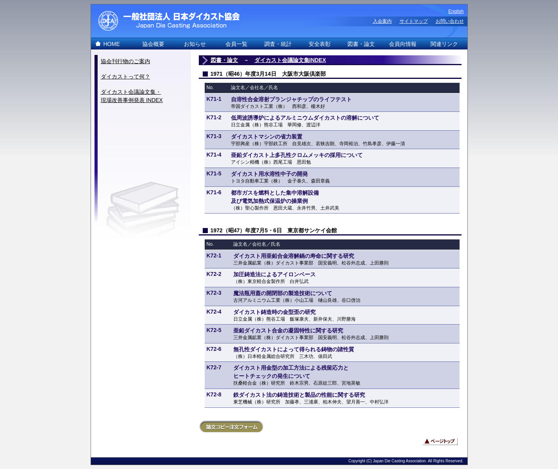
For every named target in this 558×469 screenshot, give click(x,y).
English (455, 11)
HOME (112, 44)
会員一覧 (236, 44)
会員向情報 (402, 44)
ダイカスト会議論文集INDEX (290, 60)
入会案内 (382, 21)
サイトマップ (414, 21)
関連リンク (444, 44)
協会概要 (153, 44)
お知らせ (195, 44)
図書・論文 (361, 44)
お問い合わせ (450, 21)
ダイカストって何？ (125, 76)
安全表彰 (320, 44)
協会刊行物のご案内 (125, 61)
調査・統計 (278, 44)
